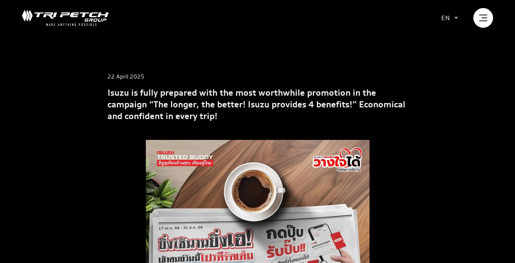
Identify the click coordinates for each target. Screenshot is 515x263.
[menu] (483, 18)
